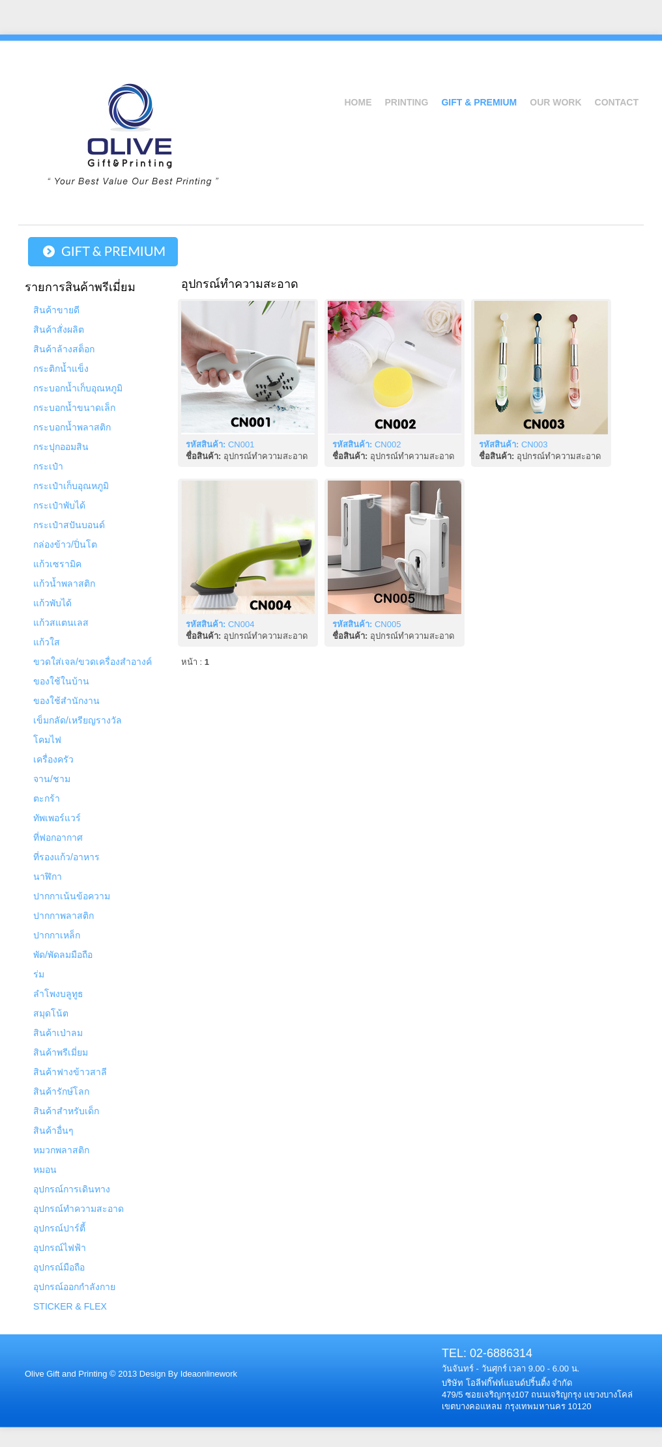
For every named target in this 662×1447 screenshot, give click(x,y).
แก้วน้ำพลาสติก (64, 583)
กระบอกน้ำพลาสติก (72, 427)
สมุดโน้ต (50, 1013)
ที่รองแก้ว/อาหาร (66, 857)
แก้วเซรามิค (57, 564)
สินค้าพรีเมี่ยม (60, 1052)
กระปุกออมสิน (61, 447)
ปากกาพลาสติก (63, 915)
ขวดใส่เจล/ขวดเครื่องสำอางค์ (92, 661)
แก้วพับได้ (52, 603)
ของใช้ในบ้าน (61, 681)
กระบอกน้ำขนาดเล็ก (74, 407)
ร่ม (38, 974)
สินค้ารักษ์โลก (61, 1091)
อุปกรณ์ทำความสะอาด (78, 1208)
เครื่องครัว (53, 759)
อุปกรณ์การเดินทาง (71, 1189)
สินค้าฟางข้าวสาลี (70, 1072)
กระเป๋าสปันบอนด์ (69, 525)
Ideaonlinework (207, 1374)
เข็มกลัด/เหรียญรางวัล (77, 720)
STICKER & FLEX (70, 1306)
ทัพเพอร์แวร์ (57, 818)
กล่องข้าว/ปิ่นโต (65, 544)
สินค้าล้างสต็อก (63, 349)
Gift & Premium (479, 102)
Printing (406, 102)
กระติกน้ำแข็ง (61, 368)
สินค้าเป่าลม (58, 1033)
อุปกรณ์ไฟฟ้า (59, 1248)
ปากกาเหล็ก (56, 935)
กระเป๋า (48, 466)
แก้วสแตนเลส (61, 622)
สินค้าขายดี (56, 310)
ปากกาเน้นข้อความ (71, 896)
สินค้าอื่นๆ (53, 1130)
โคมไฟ (47, 740)
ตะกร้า (46, 798)
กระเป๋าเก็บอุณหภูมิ (71, 486)
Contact (617, 102)
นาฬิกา (47, 876)
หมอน (45, 1169)
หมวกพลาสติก (61, 1150)
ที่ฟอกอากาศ (58, 837)
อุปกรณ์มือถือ (59, 1267)
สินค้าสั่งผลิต (58, 329)
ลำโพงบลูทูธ (58, 994)
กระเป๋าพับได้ (59, 505)
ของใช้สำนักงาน (66, 700)
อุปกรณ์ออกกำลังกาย (74, 1287)
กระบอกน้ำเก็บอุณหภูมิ (77, 388)
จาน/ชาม (51, 779)
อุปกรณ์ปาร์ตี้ (59, 1228)
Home (357, 102)
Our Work (555, 102)
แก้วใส (46, 642)
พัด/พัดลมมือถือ (63, 954)
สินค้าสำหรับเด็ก (66, 1111)
